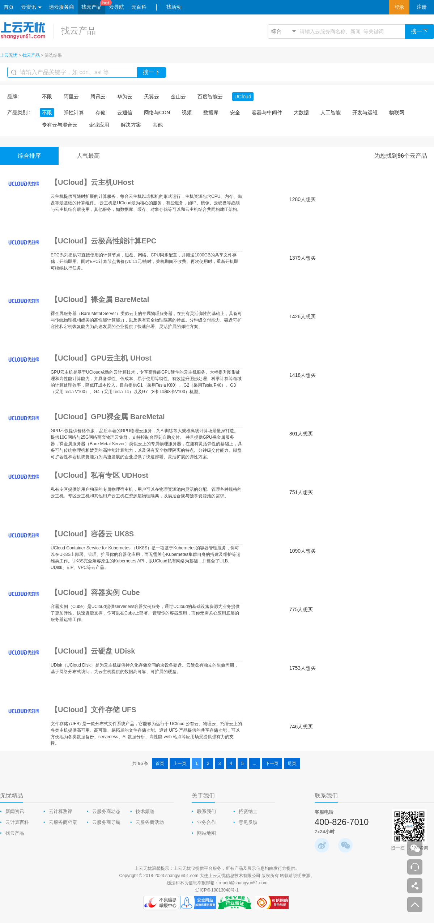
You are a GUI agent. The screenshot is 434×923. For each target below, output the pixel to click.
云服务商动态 (106, 811)
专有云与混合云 (59, 125)
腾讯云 (98, 96)
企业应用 (99, 125)
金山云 (178, 96)
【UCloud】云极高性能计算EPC (103, 241)
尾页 (292, 763)
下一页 (271, 763)
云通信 (124, 112)
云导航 (116, 7)
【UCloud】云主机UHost (92, 182)
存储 (100, 112)
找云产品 (91, 7)
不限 (47, 96)
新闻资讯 (14, 811)
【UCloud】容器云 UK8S (92, 534)
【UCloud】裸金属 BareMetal (100, 299)
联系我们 (206, 811)
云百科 (138, 7)
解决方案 (131, 125)
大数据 (301, 112)
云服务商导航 (106, 822)
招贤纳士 (248, 811)
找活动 (174, 7)
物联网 (396, 112)
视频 (187, 112)
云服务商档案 (63, 822)
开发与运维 (365, 112)
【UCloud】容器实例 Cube (95, 592)
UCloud (242, 96)
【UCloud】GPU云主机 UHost (101, 358)
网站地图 (206, 833)
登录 (399, 7)
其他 (158, 125)
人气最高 (88, 156)
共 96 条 (140, 763)
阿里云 (71, 96)
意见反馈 (248, 822)
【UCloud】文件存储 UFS (93, 710)
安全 (235, 112)
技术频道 (145, 811)
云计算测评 (60, 811)
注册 (422, 7)
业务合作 (206, 822)
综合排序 (29, 156)
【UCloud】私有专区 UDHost (99, 475)
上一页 (179, 763)
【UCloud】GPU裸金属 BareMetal (108, 417)
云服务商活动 (150, 822)
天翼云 (151, 96)
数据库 (210, 112)
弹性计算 (74, 112)
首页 (9, 7)
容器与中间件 (267, 112)
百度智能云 (210, 96)
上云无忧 (8, 55)
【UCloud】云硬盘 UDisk (93, 651)
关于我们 (203, 795)
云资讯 (31, 7)
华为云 (124, 96)
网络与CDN (157, 112)
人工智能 (330, 112)
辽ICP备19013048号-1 (217, 890)
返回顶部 (414, 904)
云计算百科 (17, 822)
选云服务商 (61, 7)
